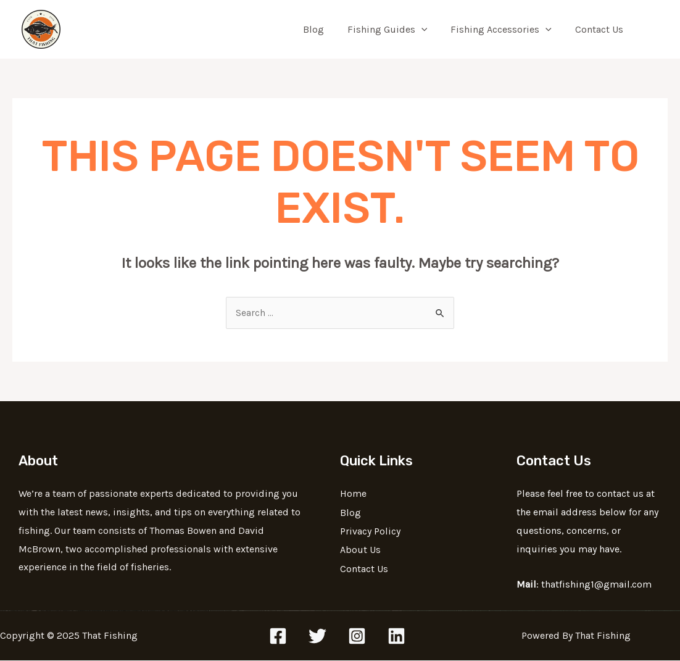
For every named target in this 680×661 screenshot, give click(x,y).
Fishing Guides (397, 29)
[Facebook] (278, 637)
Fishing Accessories (506, 29)
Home (353, 494)
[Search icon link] (652, 30)
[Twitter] (317, 637)
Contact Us (601, 29)
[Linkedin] (396, 637)
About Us (360, 549)
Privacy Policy (370, 531)
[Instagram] (357, 637)
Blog (326, 29)
